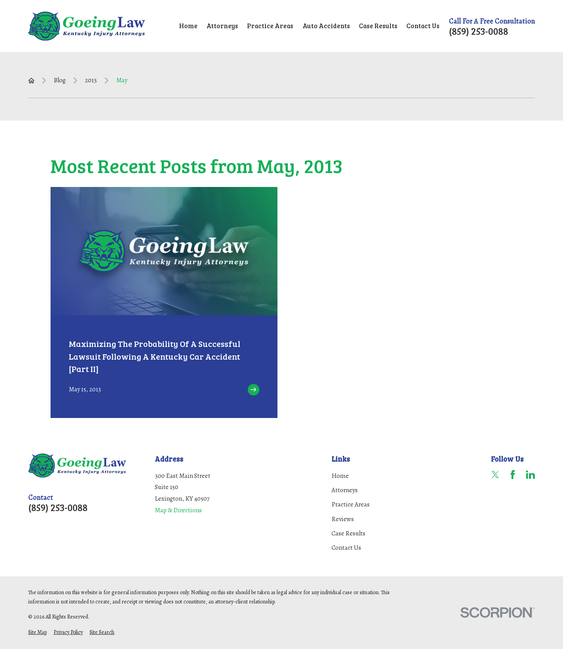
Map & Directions (178, 510)
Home (340, 475)
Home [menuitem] (188, 25)
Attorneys (344, 490)
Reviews (342, 519)
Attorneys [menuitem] (222, 25)
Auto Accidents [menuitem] (326, 25)
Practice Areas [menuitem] (270, 25)
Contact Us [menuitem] (423, 25)
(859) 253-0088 (478, 31)
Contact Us (346, 547)
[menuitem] (37, 632)
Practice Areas (350, 504)
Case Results (348, 533)
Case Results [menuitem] (378, 25)
